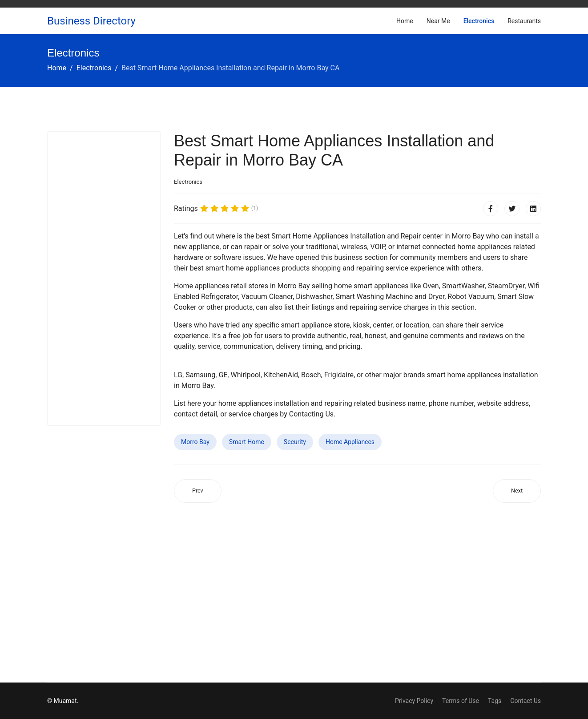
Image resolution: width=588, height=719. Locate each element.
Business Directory (91, 21)
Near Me (438, 20)
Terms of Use (460, 700)
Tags (494, 700)
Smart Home (246, 441)
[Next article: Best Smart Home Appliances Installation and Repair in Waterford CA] (517, 491)
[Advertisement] (104, 278)
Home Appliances (350, 441)
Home (404, 20)
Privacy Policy (414, 700)
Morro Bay (195, 441)
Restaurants (524, 20)
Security (295, 441)
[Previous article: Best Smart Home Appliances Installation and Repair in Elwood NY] (198, 491)
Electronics (479, 20)
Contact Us (525, 700)
